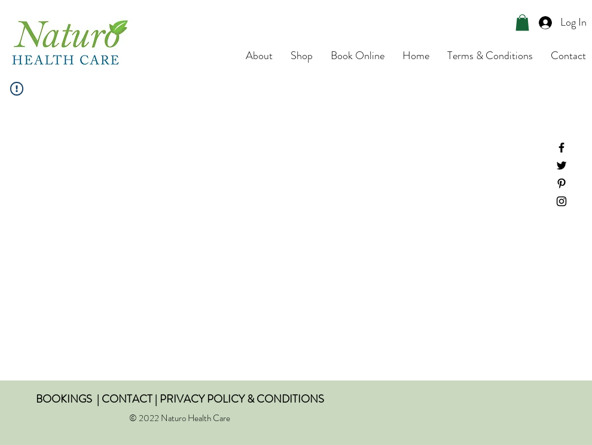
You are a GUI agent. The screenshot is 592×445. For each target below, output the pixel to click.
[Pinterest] (561, 183)
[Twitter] (561, 165)
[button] (522, 22)
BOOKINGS (64, 399)
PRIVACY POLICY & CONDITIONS (242, 399)
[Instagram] (561, 201)
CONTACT (127, 399)
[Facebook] (561, 147)
